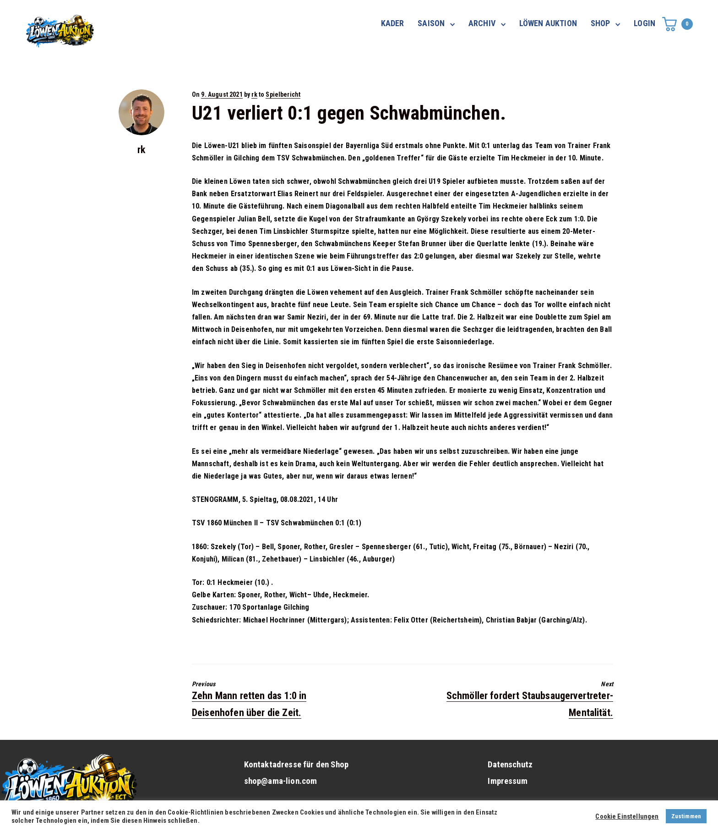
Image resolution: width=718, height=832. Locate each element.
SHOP (600, 23)
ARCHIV (481, 23)
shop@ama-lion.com (280, 781)
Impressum (507, 781)
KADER (392, 23)
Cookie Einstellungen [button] (626, 816)
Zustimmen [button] (686, 816)
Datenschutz (510, 765)
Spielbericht (283, 94)
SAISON (431, 23)
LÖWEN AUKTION (548, 23)
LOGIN (644, 23)
